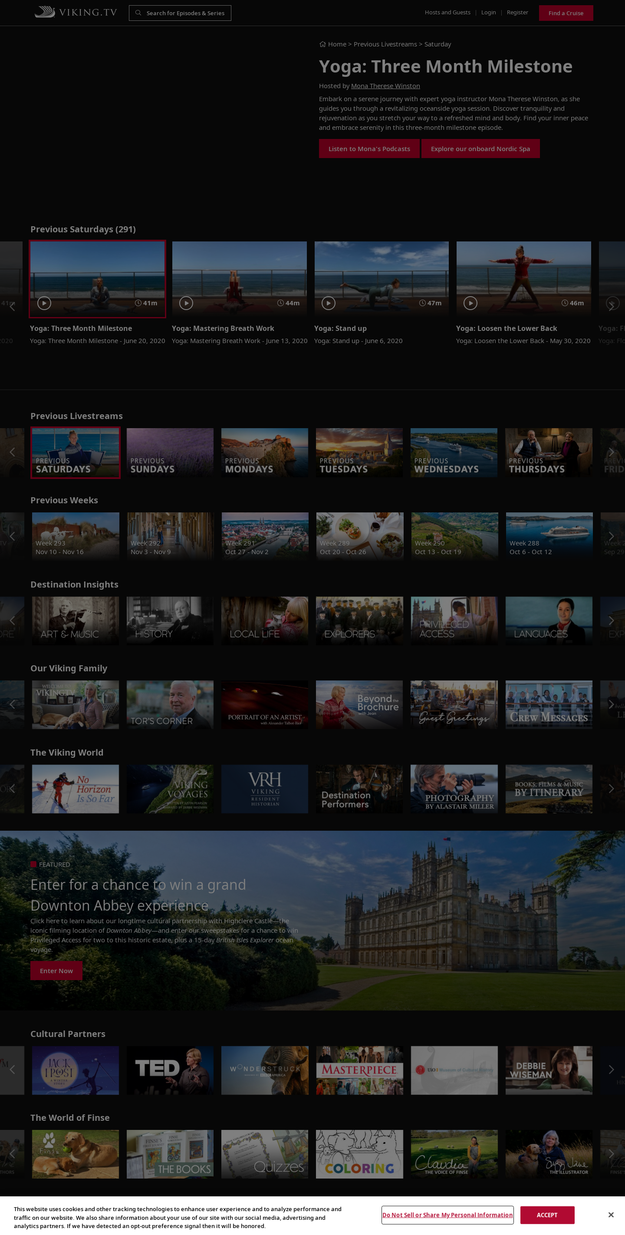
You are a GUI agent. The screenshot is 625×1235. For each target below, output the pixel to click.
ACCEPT (547, 1214)
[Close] (611, 1214)
